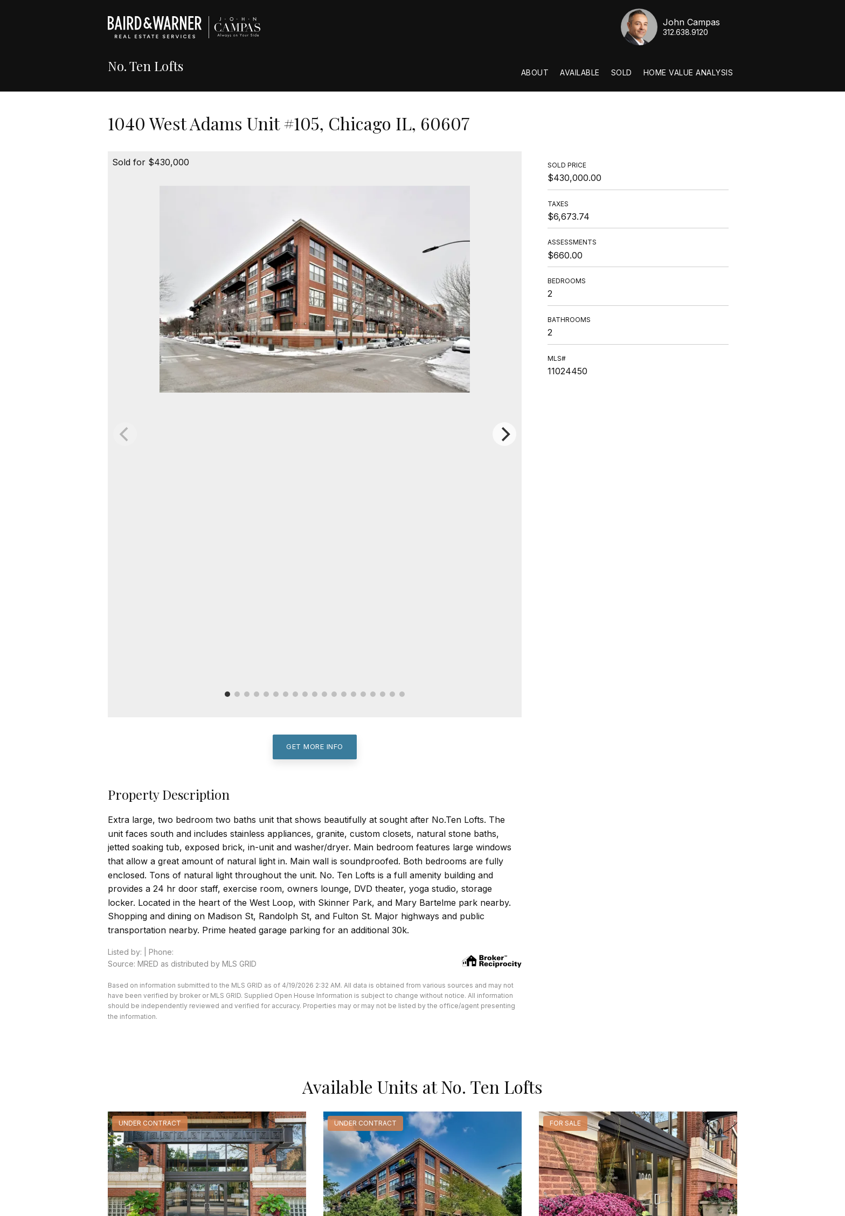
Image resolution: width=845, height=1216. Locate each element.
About (535, 72)
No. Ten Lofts (145, 66)
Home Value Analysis (688, 72)
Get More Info (314, 746)
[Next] (504, 434)
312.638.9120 (685, 32)
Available (580, 72)
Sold (621, 72)
